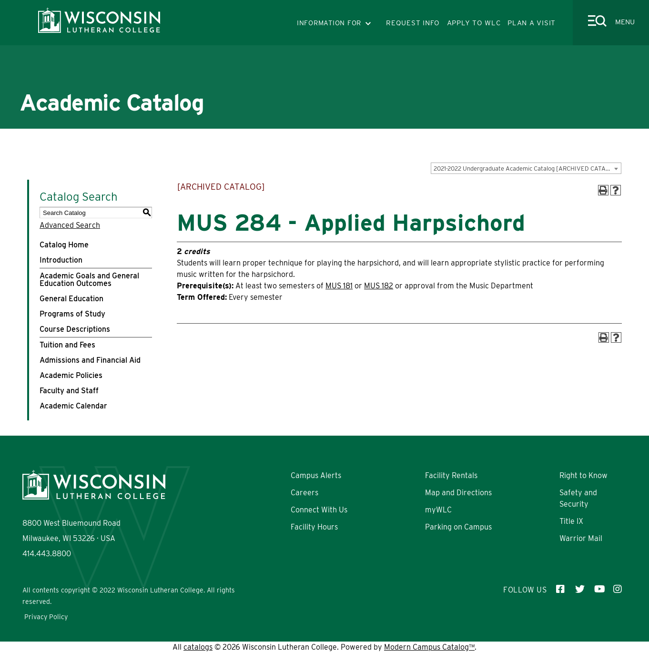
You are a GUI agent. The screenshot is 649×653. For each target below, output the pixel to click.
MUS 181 (339, 285)
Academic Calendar (73, 405)
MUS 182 (378, 285)
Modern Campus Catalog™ (429, 647)
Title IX (571, 521)
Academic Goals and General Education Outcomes (89, 279)
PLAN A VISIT (531, 23)
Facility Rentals (451, 475)
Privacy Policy (46, 617)
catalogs (198, 647)
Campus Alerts (316, 475)
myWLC (438, 509)
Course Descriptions (75, 329)
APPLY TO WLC (474, 23)
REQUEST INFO (413, 23)
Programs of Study (72, 313)
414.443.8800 (46, 553)
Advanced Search (70, 225)
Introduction (61, 260)
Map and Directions (458, 492)
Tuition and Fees (67, 344)
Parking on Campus (458, 526)
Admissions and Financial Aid (90, 360)
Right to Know (583, 475)
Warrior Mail (580, 538)
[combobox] (526, 168)
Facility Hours (314, 526)
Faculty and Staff (69, 390)
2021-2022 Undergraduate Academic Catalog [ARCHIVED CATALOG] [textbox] (527, 168)
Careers (304, 492)
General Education (71, 298)
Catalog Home (64, 244)
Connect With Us (319, 509)
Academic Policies (71, 375)
